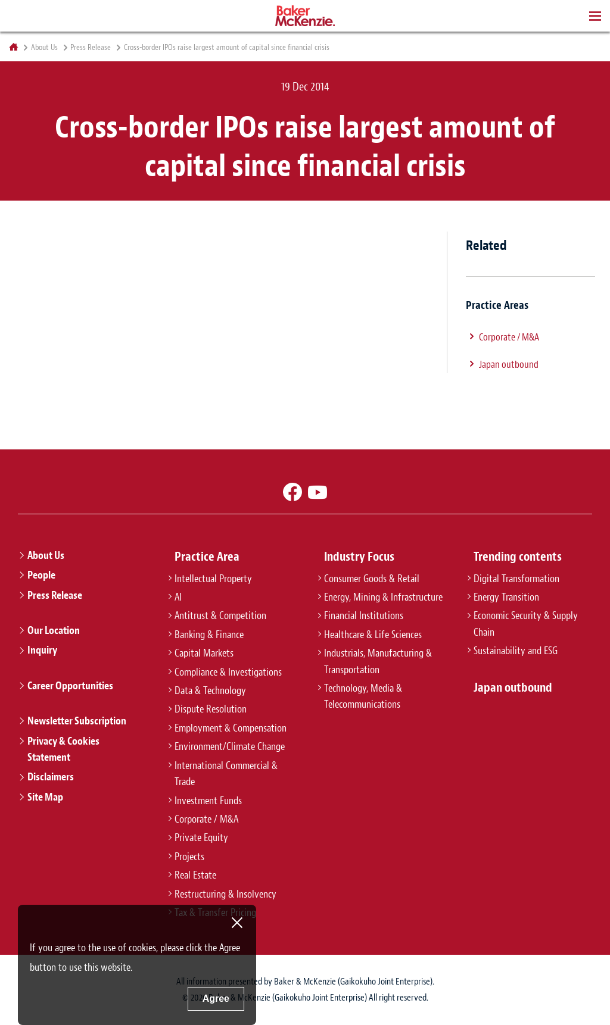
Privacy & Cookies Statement (63, 749)
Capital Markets (204, 653)
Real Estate (195, 875)
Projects (189, 856)
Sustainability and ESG (516, 650)
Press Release (90, 47)
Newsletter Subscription (76, 721)
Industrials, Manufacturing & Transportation (378, 661)
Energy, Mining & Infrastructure (383, 597)
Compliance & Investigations (228, 672)
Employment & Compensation (231, 728)
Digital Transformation (516, 578)
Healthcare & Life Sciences (373, 634)
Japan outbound (509, 364)
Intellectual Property (213, 578)
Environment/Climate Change (230, 746)
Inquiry (42, 650)
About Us (44, 47)
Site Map (45, 797)
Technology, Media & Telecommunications (363, 696)
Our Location (53, 630)
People (41, 575)
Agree (216, 998)
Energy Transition (506, 597)
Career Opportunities (70, 686)
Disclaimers (50, 777)
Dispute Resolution (211, 709)
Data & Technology (210, 690)
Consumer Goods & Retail (371, 578)
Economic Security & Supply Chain (526, 623)
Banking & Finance (209, 634)
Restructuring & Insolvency (225, 894)
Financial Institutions (363, 615)
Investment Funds (208, 800)
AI (178, 597)
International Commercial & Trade (226, 773)
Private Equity (201, 837)
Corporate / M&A (509, 336)
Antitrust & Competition (220, 615)
